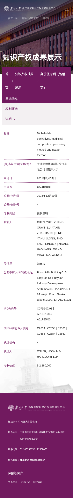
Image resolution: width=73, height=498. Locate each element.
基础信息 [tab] (11, 98)
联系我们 (25, 482)
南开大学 (13, 18)
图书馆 (45, 18)
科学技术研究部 (30, 18)
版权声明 (37, 482)
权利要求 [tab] (11, 108)
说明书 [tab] (10, 119)
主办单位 (13, 482)
